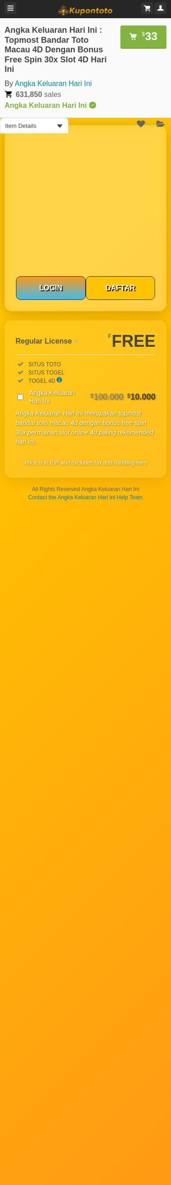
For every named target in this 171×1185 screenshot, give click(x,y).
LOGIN (50, 288)
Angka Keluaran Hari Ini (53, 83)
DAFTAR (120, 288)
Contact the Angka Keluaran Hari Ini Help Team (85, 497)
